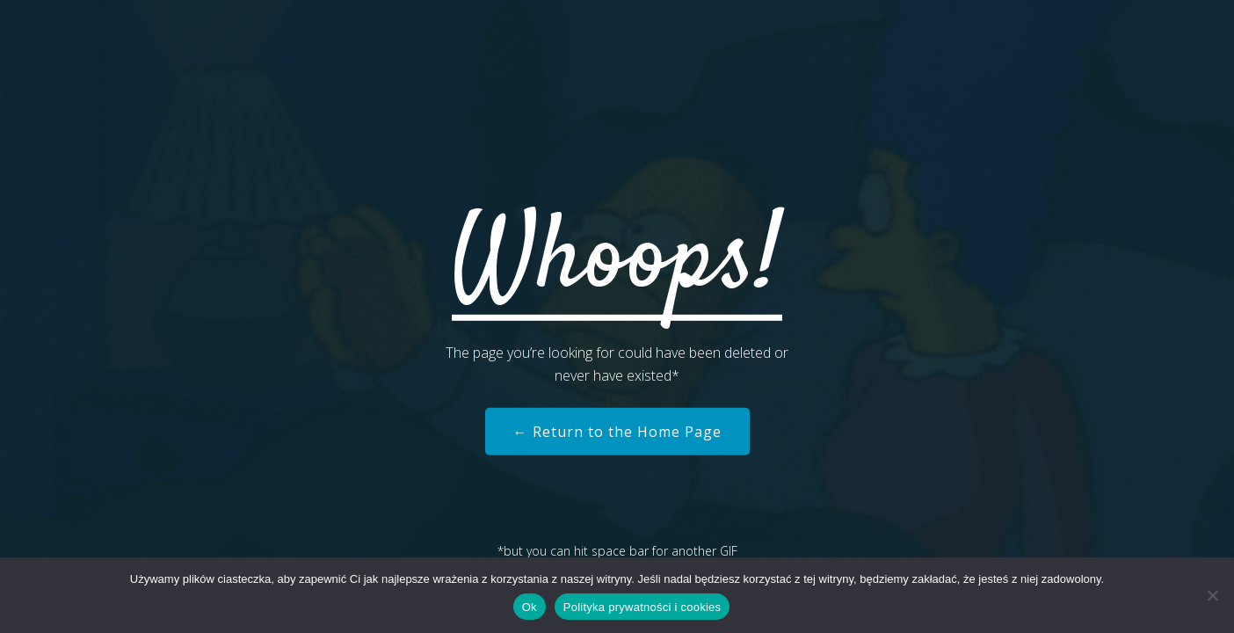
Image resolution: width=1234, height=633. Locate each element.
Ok (529, 607)
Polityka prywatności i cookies (642, 607)
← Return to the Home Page (617, 431)
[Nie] (1212, 595)
